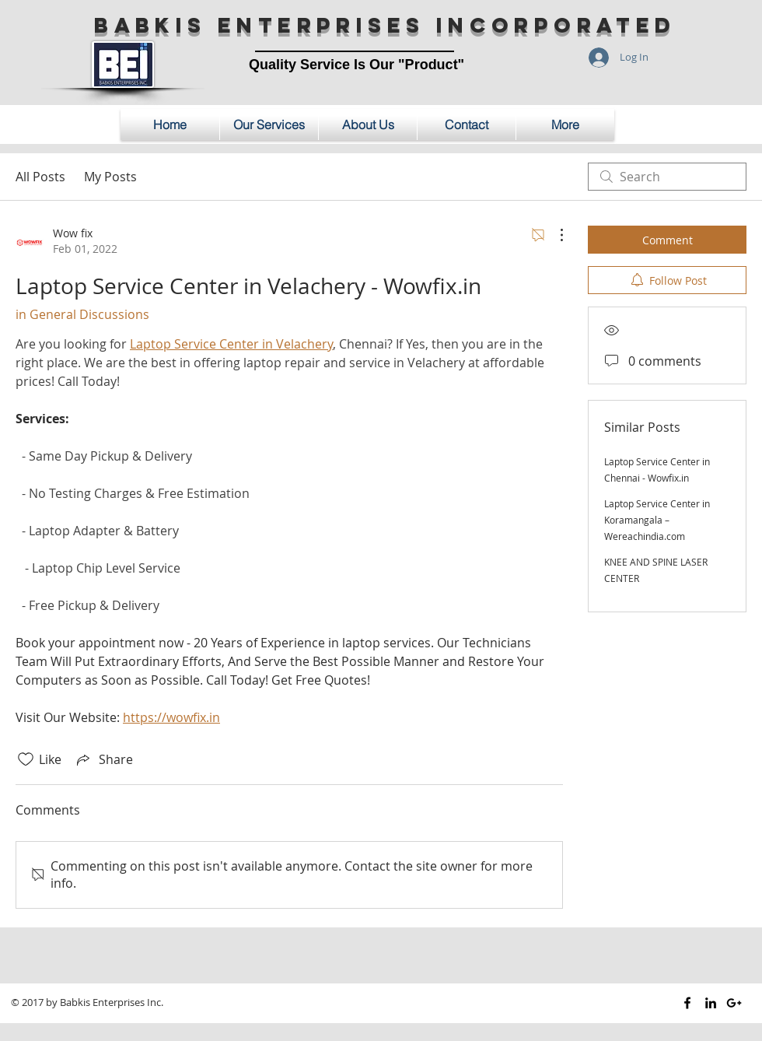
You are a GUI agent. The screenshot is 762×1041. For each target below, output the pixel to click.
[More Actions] (553, 235)
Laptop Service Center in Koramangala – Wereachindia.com (657, 519)
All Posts (40, 176)
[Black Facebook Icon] (687, 1003)
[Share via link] (103, 759)
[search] (667, 177)
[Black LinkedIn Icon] (710, 1003)
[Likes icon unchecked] (26, 759)
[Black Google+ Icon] (734, 1003)
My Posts (110, 176)
